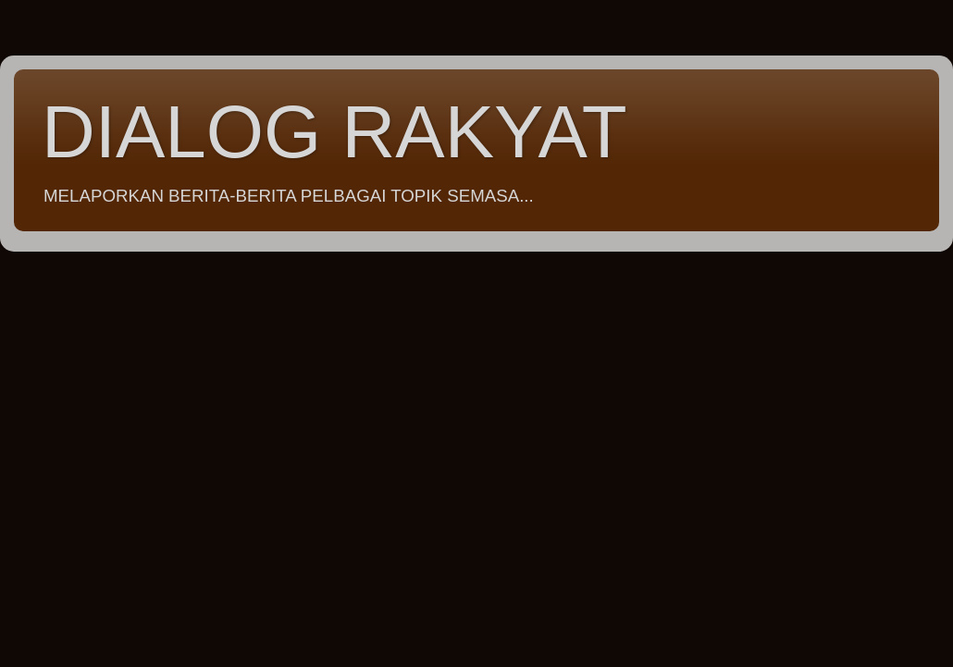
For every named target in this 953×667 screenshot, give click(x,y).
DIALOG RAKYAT (334, 132)
